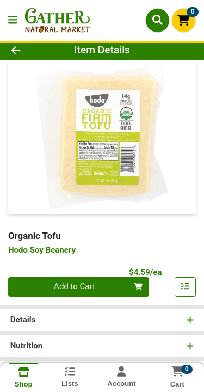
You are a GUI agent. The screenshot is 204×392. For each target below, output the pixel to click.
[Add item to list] (185, 287)
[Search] (157, 20)
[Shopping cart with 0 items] (183, 20)
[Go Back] (31, 50)
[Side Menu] (12, 20)
